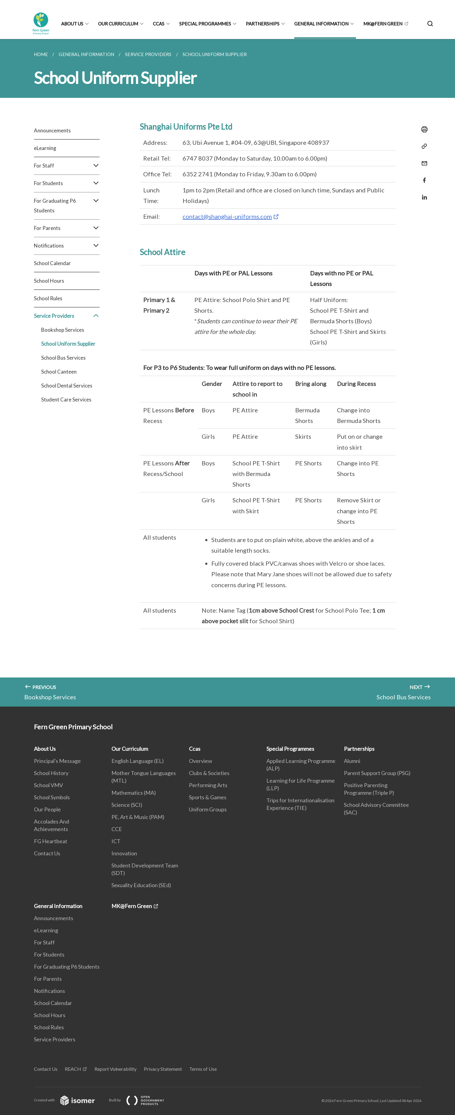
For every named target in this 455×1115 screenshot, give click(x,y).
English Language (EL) (137, 760)
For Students (67, 183)
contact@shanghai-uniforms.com (227, 216)
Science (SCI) (126, 804)
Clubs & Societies (209, 773)
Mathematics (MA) (133, 792)
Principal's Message (57, 760)
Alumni (352, 760)
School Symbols (52, 797)
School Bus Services (63, 357)
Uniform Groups (208, 809)
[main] (227, 373)
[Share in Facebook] (422, 176)
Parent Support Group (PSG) (377, 773)
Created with (69, 1100)
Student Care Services (66, 399)
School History (51, 773)
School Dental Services (66, 385)
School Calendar (52, 263)
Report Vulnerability (115, 1069)
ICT (115, 841)
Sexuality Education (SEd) (141, 885)
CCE (116, 829)
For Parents (67, 228)
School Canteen (59, 371)
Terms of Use (203, 1069)
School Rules (48, 298)
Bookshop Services (62, 330)
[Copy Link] (422, 146)
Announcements (52, 130)
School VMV (48, 785)
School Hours (49, 281)
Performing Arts (208, 785)
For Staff (67, 166)
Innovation (124, 853)
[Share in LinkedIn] (422, 193)
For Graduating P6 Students (67, 205)
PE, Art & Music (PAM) (137, 817)
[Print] (422, 129)
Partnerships (262, 23)
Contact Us (47, 853)
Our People (47, 809)
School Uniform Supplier (68, 344)
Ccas (158, 23)
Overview (200, 760)
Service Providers (67, 316)
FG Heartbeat (50, 841)
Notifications (67, 246)
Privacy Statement (163, 1069)
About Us (72, 23)
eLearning (45, 148)
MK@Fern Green (382, 23)
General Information (321, 23)
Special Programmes (205, 23)
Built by (141, 1100)
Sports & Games (207, 797)
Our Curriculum (118, 23)
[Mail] (422, 159)
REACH (73, 1069)
